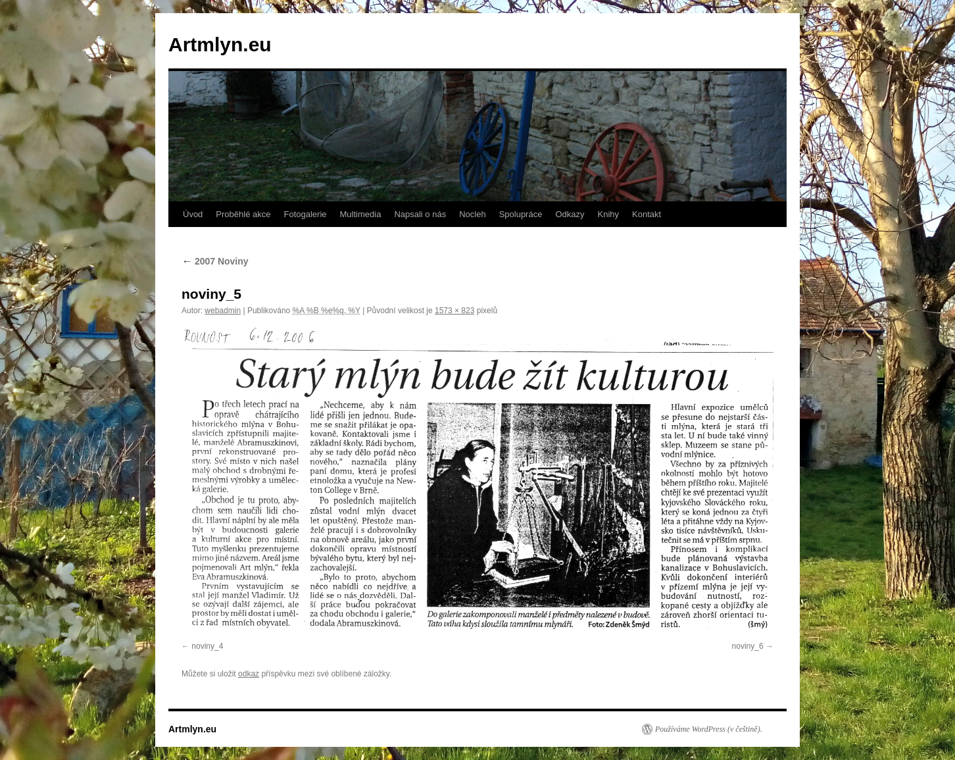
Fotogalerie (304, 214)
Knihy (609, 214)
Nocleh (472, 214)
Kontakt (646, 214)
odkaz (248, 673)
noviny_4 (207, 646)
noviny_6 (748, 646)
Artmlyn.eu (220, 44)
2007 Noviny (215, 261)
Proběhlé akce (243, 214)
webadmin (223, 310)
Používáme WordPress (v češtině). (708, 729)
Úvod (193, 214)
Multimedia (360, 214)
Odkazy (569, 214)
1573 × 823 (454, 310)
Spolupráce (521, 214)
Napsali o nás (420, 214)
